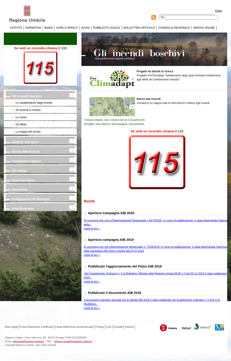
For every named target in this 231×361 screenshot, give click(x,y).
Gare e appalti (67, 27)
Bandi (49, 27)
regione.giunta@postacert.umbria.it (73, 341)
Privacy (99, 326)
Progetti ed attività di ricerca (155, 71)
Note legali (11, 326)
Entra (218, 10)
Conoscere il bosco (26, 161)
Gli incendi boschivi (27, 96)
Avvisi (85, 27)
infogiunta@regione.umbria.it (28, 341)
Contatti (117, 326)
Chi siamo (19, 170)
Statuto (16, 27)
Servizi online (204, 27)
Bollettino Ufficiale (139, 27)
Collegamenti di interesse (31, 199)
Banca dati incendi (26, 151)
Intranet (129, 326)
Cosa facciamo (23, 180)
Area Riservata (23, 208)
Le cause (21, 117)
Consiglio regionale (174, 27)
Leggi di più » (92, 228)
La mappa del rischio (28, 131)
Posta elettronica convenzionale (74, 326)
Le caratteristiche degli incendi (34, 102)
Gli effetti (21, 124)
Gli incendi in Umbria (28, 110)
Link (108, 326)
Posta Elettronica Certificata (36, 326)
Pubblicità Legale (106, 27)
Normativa (33, 27)
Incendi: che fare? (25, 142)
